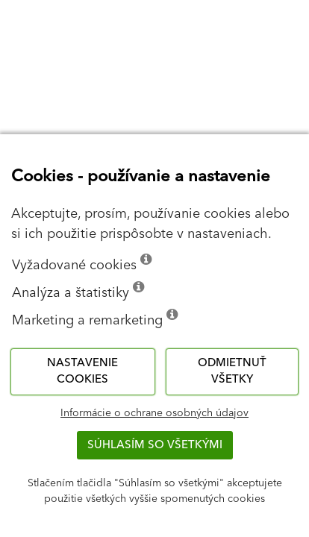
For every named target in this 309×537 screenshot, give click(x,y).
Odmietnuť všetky (232, 371)
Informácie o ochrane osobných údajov (154, 413)
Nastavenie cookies (82, 371)
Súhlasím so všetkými (154, 445)
